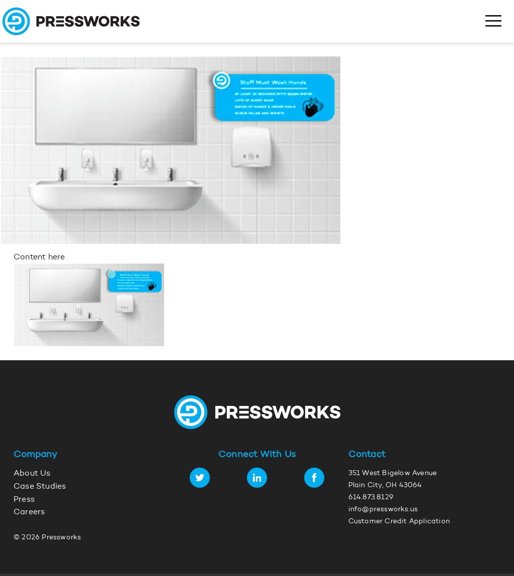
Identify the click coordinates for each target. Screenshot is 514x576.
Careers (29, 512)
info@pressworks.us (383, 509)
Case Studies (40, 487)
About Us (32, 474)
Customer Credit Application (399, 521)
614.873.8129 (371, 497)
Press (24, 500)
